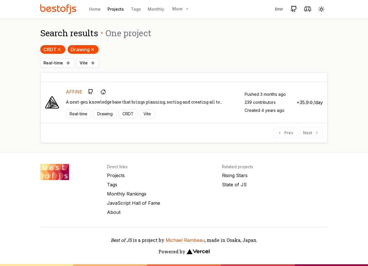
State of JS (234, 184)
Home (95, 9)
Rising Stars (235, 175)
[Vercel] (198, 251)
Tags (136, 9)
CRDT (52, 49)
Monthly (156, 9)
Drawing (83, 49)
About (113, 212)
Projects (116, 9)
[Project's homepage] (103, 92)
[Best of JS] (59, 9)
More (180, 8)
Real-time (57, 63)
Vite (88, 63)
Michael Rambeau (185, 240)
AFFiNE (74, 92)
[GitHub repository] (90, 92)
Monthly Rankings (126, 194)
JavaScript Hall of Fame (133, 203)
